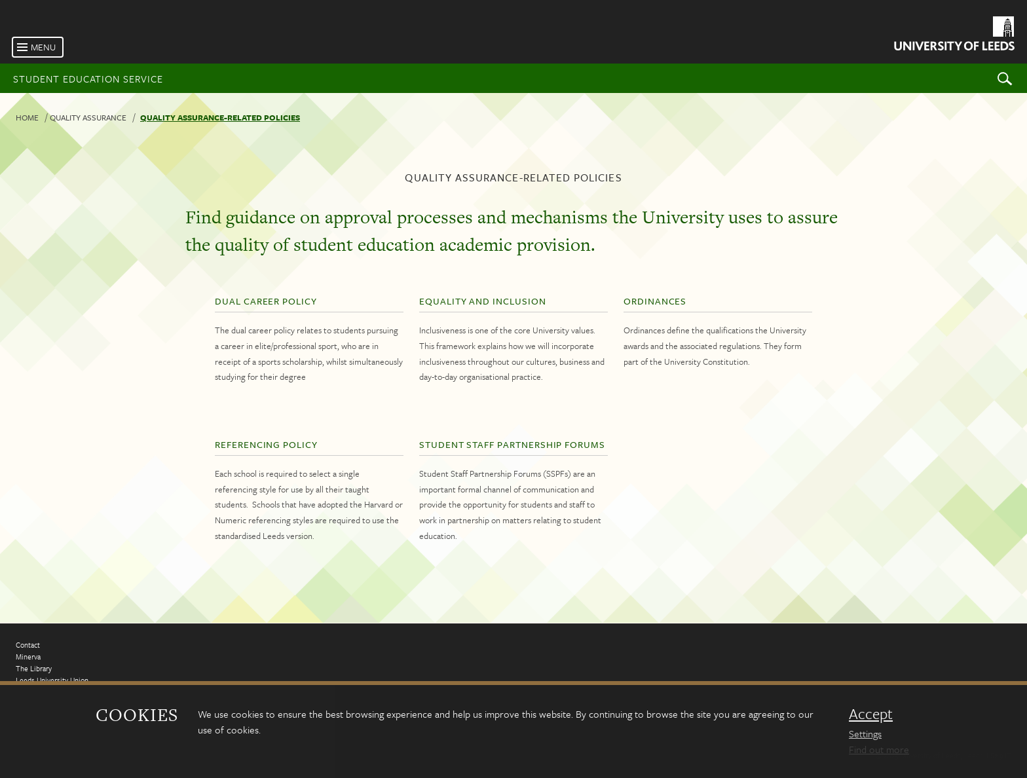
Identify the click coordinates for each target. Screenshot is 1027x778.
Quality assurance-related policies (220, 117)
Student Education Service (88, 78)
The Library (34, 668)
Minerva (28, 656)
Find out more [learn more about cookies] (879, 749)
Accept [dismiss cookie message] (871, 714)
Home (27, 117)
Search (1004, 78)
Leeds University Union (52, 680)
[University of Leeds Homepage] (953, 36)
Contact (28, 644)
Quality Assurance (88, 117)
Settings (865, 733)
